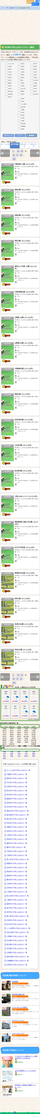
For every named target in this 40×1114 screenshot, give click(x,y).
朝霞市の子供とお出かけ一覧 (17, 863)
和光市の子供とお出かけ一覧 (17, 871)
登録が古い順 (34, 145)
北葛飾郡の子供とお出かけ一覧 (18, 961)
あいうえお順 (5, 144)
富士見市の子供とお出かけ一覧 (18, 896)
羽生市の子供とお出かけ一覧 (17, 823)
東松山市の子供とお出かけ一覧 (18, 811)
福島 (11, 754)
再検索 (31, 135)
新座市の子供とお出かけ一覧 (17, 875)
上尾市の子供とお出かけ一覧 (17, 835)
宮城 (11, 752)
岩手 (4, 754)
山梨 (33, 752)
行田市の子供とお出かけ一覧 (17, 786)
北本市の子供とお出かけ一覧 (17, 888)
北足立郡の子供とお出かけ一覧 (18, 932)
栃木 (19, 752)
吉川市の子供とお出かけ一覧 (17, 924)
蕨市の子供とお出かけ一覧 (16, 847)
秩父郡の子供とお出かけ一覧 (17, 944)
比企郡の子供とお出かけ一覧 (17, 940)
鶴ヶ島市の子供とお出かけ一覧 (18, 916)
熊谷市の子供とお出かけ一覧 (17, 778)
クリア (20, 135)
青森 (4, 752)
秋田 (4, 756)
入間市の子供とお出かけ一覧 (17, 855)
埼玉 (19, 756)
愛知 (4, 758)
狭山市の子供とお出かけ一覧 (17, 819)
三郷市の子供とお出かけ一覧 (17, 900)
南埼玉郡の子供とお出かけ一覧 (18, 956)
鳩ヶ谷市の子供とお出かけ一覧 (18, 859)
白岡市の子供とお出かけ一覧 (17, 965)
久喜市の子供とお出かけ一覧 (17, 884)
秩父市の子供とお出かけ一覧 (17, 790)
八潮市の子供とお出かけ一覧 (17, 892)
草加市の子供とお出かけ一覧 (17, 839)
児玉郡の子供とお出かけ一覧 (17, 948)
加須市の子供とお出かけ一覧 (17, 803)
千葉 (26, 752)
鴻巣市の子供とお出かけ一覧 (17, 827)
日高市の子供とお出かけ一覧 (17, 920)
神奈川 (26, 756)
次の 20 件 (35, 153)
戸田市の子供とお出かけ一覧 (17, 851)
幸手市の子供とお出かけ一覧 (17, 912)
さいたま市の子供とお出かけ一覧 (18, 770)
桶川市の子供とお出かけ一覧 (17, 879)
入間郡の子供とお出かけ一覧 (17, 936)
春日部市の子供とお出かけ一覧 (18, 815)
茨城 (19, 754)
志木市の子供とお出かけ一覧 (17, 867)
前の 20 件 (5, 153)
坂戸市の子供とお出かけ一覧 (17, 908)
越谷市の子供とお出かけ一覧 (17, 843)
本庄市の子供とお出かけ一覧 (17, 807)
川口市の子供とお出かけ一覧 (17, 782)
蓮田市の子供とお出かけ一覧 (17, 904)
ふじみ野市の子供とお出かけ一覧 (18, 928)
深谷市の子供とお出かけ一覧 (17, 831)
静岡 (33, 754)
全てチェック (8, 135)
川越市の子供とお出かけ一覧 (17, 774)
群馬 (11, 756)
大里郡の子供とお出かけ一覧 (17, 952)
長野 (33, 756)
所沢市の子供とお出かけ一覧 (17, 795)
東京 (26, 754)
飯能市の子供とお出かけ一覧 (17, 799)
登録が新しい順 (24, 145)
